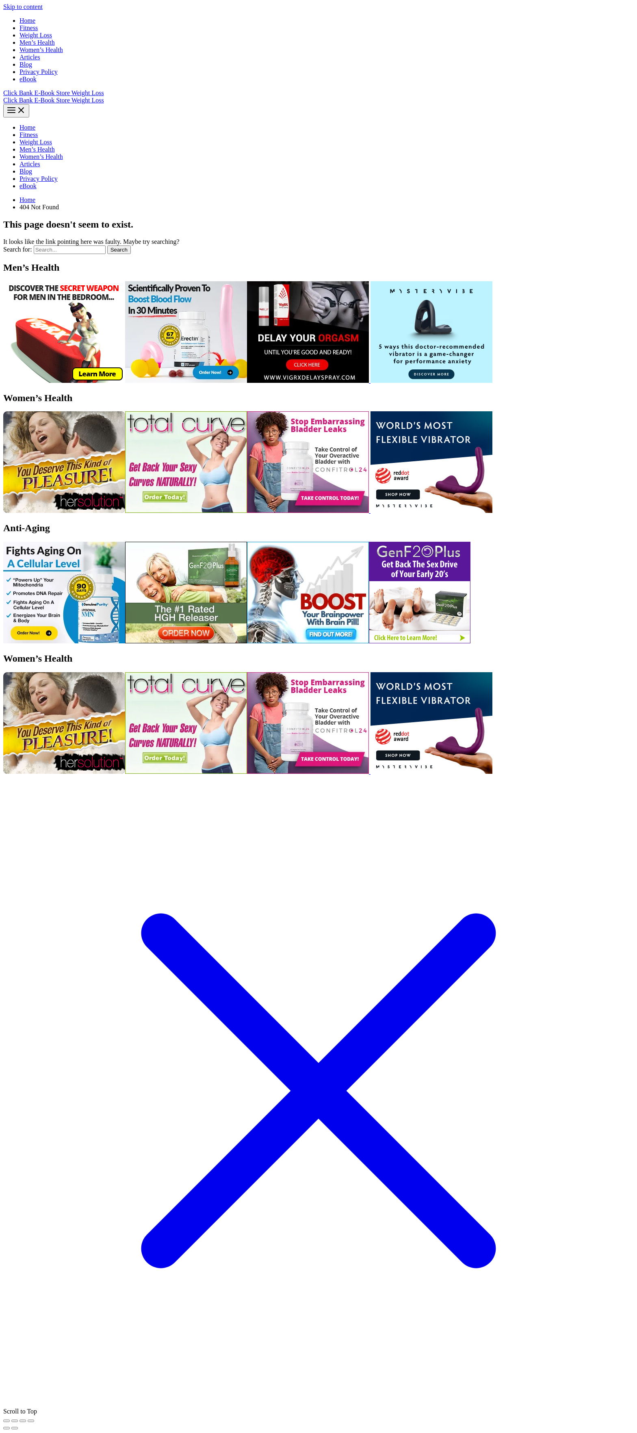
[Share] (23, 1421)
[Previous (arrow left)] (6, 1428)
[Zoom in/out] (6, 1421)
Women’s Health (41, 49)
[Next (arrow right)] (14, 1428)
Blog (26, 64)
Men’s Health (37, 42)
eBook (28, 79)
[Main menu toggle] (16, 110)
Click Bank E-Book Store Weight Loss (53, 92)
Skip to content (23, 6)
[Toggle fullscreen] (14, 1421)
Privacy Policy (39, 71)
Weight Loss (36, 35)
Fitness (29, 27)
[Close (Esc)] (31, 1421)
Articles (30, 57)
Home (27, 20)
